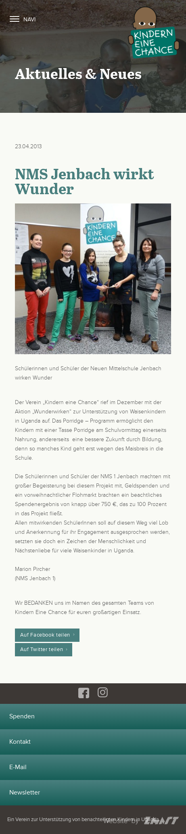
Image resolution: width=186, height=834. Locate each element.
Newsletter (24, 792)
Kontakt (20, 742)
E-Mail (18, 767)
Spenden (22, 716)
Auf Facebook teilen (45, 635)
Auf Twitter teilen (41, 649)
